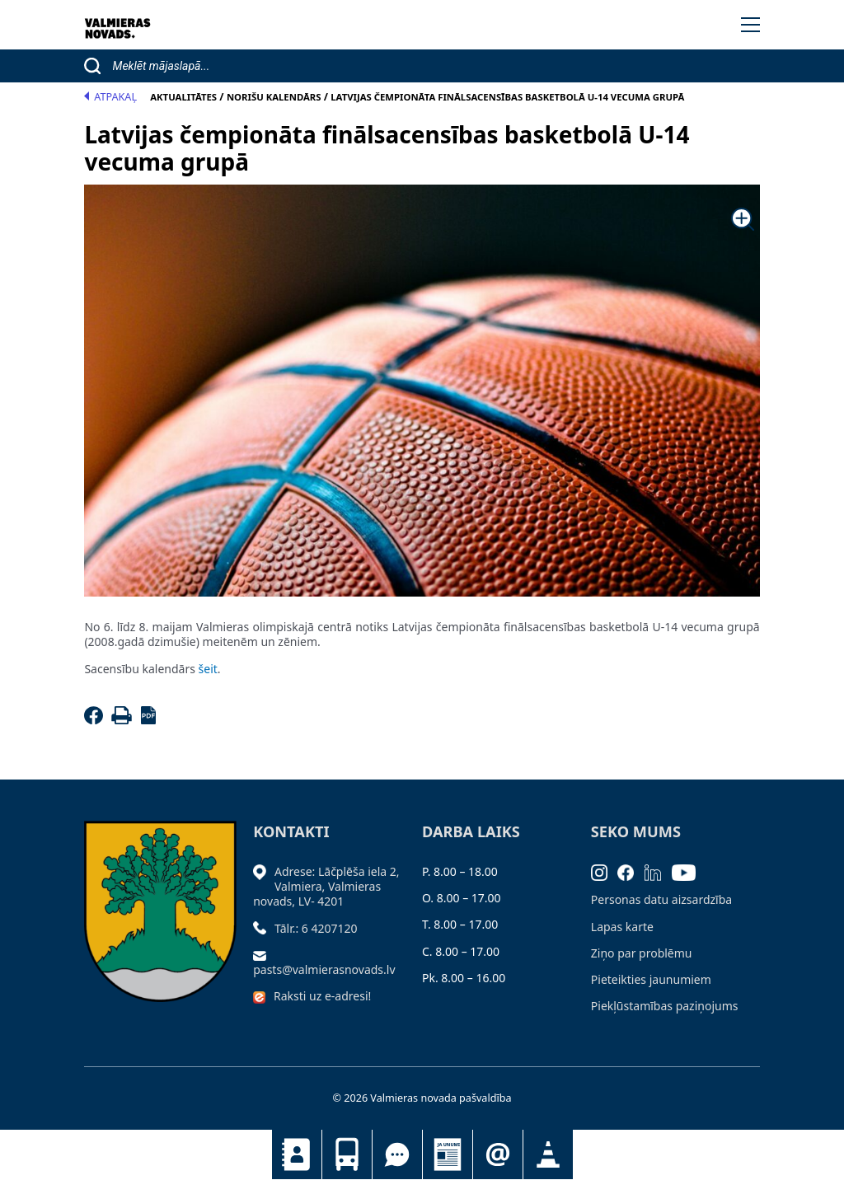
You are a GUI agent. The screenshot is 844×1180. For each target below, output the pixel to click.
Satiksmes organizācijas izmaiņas (548, 1154)
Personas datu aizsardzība (661, 899)
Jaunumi (447, 1154)
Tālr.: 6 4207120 (316, 928)
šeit (208, 669)
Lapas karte (622, 926)
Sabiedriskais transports (347, 1154)
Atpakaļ (110, 97)
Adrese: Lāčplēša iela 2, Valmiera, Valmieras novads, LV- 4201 (326, 886)
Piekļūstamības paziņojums (664, 1006)
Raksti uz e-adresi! (322, 996)
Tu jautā (397, 1154)
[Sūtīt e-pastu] (263, 954)
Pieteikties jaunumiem (498, 1154)
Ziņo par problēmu (641, 953)
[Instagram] (604, 871)
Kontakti (296, 1154)
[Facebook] (96, 720)
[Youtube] (689, 871)
